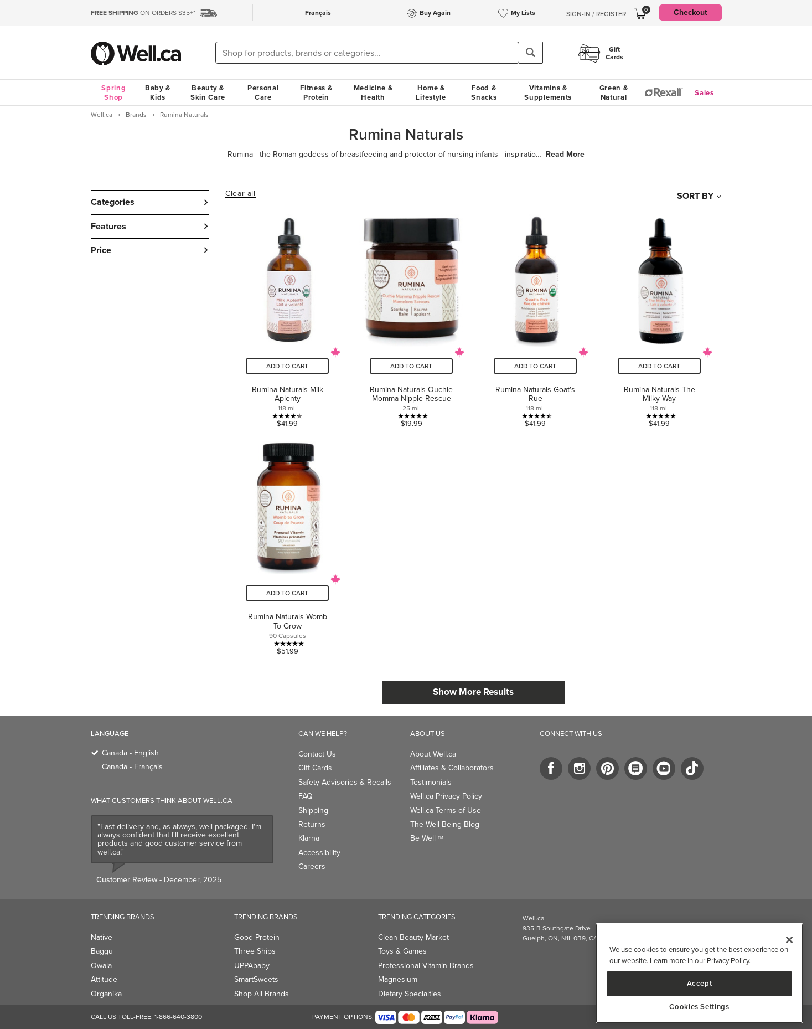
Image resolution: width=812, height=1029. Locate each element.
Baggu (102, 951)
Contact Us (317, 754)
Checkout (690, 12)
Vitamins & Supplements (548, 92)
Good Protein (257, 937)
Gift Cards (315, 768)
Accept (699, 983)
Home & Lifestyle (431, 92)
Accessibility (319, 852)
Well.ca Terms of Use (445, 810)
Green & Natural (613, 92)
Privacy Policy (728, 960)
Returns (311, 824)
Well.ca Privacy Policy (446, 796)
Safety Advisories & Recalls (344, 782)
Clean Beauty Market (413, 937)
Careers (311, 866)
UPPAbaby (252, 965)
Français (318, 13)
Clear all (240, 194)
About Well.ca (433, 754)
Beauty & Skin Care (207, 92)
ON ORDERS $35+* (143, 13)
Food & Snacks (483, 92)
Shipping (313, 810)
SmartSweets (256, 979)
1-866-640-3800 (178, 1017)
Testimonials (431, 782)
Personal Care (263, 92)
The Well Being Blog (444, 824)
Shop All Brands (261, 994)
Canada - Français (132, 767)
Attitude (104, 979)
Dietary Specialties (409, 994)
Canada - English (130, 753)
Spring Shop (113, 92)
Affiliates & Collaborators (452, 768)
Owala (101, 965)
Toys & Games (402, 951)
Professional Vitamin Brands (426, 965)
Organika (106, 994)
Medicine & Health (373, 92)
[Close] (789, 940)
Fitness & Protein (316, 92)
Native (101, 937)
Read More (565, 154)
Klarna (308, 838)
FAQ (305, 796)
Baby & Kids (157, 92)
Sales (704, 92)
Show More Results (473, 692)
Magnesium (397, 979)
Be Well (426, 838)
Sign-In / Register (596, 14)
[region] (699, 973)
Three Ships (255, 951)
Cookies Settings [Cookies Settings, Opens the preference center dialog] (699, 1007)
